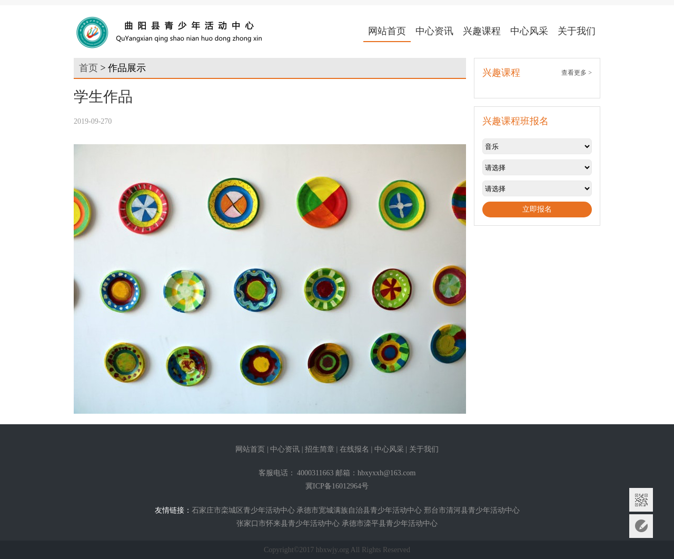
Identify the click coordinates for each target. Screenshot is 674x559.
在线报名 (354, 449)
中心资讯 (434, 31)
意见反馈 (641, 526)
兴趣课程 (482, 31)
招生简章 (319, 449)
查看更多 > (576, 72)
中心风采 (529, 31)
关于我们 (577, 31)
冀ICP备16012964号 (337, 486)
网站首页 (387, 31)
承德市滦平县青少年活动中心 (390, 523)
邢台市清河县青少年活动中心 (472, 510)
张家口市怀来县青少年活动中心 (288, 523)
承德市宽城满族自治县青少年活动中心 (359, 510)
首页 (88, 68)
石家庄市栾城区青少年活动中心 (243, 510)
